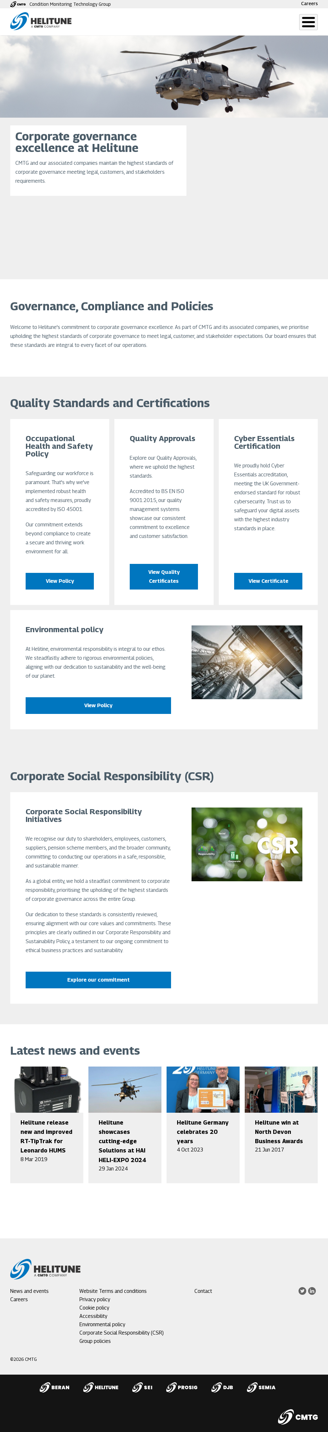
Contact (203, 1291)
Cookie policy (94, 1308)
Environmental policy (102, 1324)
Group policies (95, 1341)
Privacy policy (94, 1299)
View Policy (60, 581)
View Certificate (268, 581)
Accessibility (93, 1316)
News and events (29, 1291)
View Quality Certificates (164, 576)
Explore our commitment (98, 980)
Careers (309, 3)
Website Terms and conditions (113, 1291)
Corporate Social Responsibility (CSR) (121, 1333)
